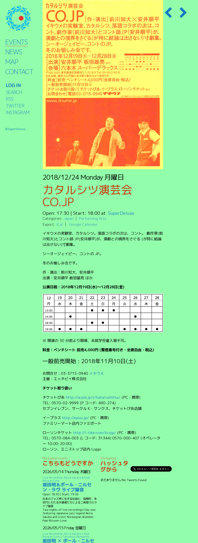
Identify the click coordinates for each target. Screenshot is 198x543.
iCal (59, 224)
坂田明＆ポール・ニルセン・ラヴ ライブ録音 (71, 484)
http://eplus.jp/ (76, 417)
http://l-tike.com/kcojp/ (95, 432)
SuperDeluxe (121, 213)
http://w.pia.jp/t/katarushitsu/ (93, 397)
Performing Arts (92, 218)
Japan (68, 218)
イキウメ (96, 373)
